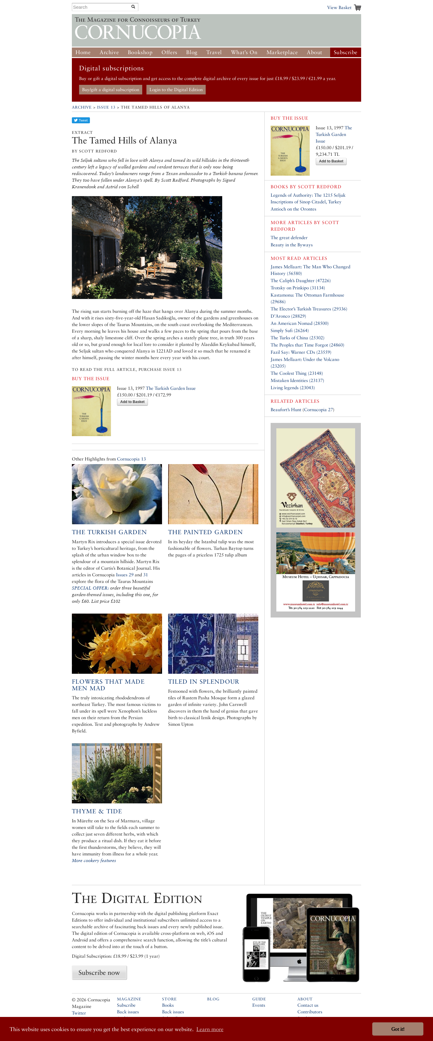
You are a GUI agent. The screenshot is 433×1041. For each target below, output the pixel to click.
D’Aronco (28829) (288, 316)
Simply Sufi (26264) (290, 330)
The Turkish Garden (109, 532)
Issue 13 (106, 107)
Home (83, 52)
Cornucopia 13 (131, 458)
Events (258, 1005)
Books (168, 1005)
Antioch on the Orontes (293, 208)
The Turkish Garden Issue (171, 388)
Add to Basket (132, 402)
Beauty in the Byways (292, 244)
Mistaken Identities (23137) (297, 380)
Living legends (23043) (293, 387)
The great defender (289, 237)
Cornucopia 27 (318, 409)
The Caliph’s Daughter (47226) (301, 280)
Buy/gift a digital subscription (110, 89)
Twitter (79, 1012)
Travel (214, 52)
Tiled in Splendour (203, 681)
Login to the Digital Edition (176, 89)
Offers (169, 52)
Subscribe (346, 52)
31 (145, 574)
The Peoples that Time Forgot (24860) (307, 344)
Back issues (128, 1011)
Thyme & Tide (97, 811)
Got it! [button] (397, 1029)
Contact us (307, 1005)
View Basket (339, 7)
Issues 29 (125, 574)
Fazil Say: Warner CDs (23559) (301, 352)
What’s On (244, 52)
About (314, 52)
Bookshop (140, 52)
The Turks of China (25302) (297, 337)
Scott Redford (320, 186)
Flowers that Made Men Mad (108, 685)
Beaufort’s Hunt (286, 409)
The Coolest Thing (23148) (297, 373)
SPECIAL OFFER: (90, 587)
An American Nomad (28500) (300, 323)
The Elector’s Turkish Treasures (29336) (309, 308)
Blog (191, 52)
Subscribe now (99, 972)
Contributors (309, 1011)
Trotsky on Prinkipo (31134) (298, 287)
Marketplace (282, 52)
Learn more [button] (209, 1029)
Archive (109, 52)
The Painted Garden (205, 532)
